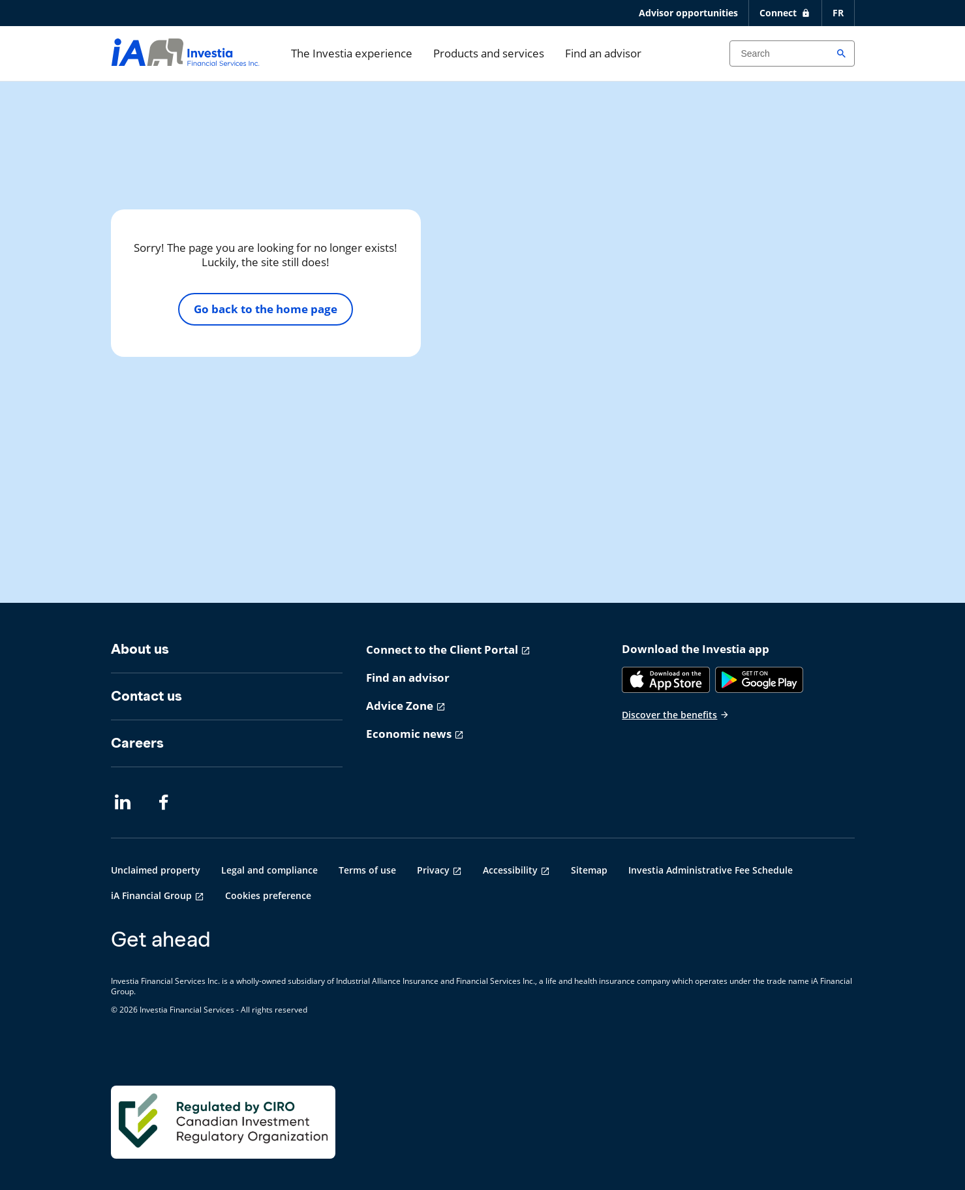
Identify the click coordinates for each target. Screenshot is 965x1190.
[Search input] (792, 53)
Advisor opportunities (688, 13)
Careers (137, 743)
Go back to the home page (265, 308)
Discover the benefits (675, 715)
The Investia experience (351, 53)
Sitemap (589, 870)
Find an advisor (603, 53)
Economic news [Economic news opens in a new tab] (409, 733)
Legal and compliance (269, 870)
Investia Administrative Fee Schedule (710, 870)
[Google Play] (759, 680)
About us (140, 649)
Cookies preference (268, 895)
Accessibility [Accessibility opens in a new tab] (510, 870)
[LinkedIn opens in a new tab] (122, 802)
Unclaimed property (155, 870)
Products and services (488, 53)
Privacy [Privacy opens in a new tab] (433, 870)
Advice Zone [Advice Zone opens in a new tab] (399, 705)
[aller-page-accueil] (185, 61)
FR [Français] (838, 13)
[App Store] (666, 680)
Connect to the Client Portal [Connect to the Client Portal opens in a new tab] (442, 649)
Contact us (146, 696)
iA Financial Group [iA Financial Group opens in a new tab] (151, 895)
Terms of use (367, 870)
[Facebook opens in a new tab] (167, 802)
